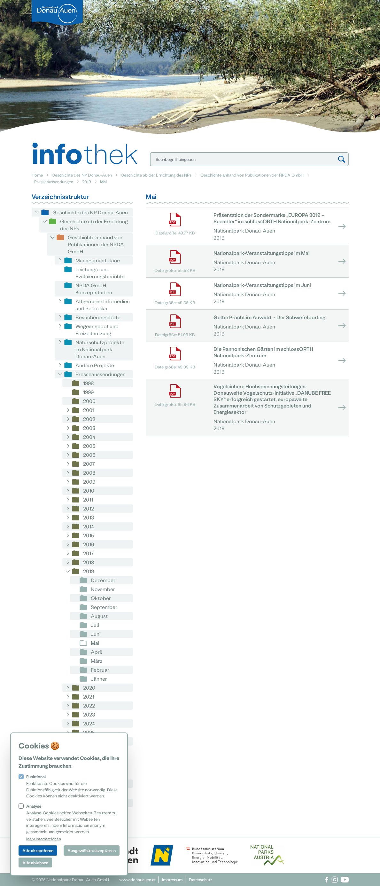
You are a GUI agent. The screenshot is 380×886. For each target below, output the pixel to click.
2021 (88, 696)
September (104, 607)
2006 (89, 455)
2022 (89, 705)
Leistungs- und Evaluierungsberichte (100, 272)
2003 (89, 428)
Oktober (101, 598)
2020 (89, 687)
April (96, 652)
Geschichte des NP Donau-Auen (82, 174)
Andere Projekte (94, 365)
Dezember (103, 580)
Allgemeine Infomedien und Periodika (102, 304)
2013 (88, 517)
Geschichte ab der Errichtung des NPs (156, 174)
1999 (88, 392)
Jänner (99, 679)
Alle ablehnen (35, 862)
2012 (88, 508)
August (99, 616)
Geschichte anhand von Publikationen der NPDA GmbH (252, 174)
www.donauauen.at (137, 879)
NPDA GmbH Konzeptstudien (93, 288)
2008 (89, 473)
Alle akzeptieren (37, 850)
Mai (95, 643)
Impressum (172, 879)
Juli (95, 625)
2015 (88, 535)
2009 (89, 482)
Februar (100, 670)
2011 (88, 499)
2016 (88, 544)
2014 (88, 526)
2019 (86, 181)
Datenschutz (200, 879)
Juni (95, 634)
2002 (89, 419)
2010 (88, 490)
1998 (88, 383)
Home (37, 174)
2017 (88, 553)
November (103, 589)
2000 (89, 401)
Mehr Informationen (43, 838)
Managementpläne (97, 260)
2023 (89, 714)
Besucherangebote (97, 317)
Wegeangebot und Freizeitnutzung (97, 329)
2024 (89, 723)
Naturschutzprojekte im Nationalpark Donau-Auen (99, 349)
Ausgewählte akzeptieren (91, 850)
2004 (89, 437)
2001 (88, 410)
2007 (89, 464)
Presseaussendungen (53, 181)
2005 (89, 446)
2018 (88, 562)
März (97, 661)
